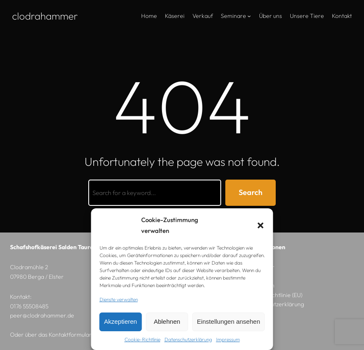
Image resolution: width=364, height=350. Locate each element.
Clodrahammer (45, 16)
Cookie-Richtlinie (142, 339)
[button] (261, 225)
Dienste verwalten (119, 299)
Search (250, 192)
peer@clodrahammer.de (42, 315)
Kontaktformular (70, 334)
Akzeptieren (120, 321)
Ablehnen (167, 321)
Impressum (228, 339)
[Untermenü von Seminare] (249, 16)
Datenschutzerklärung (188, 339)
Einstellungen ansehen (228, 321)
